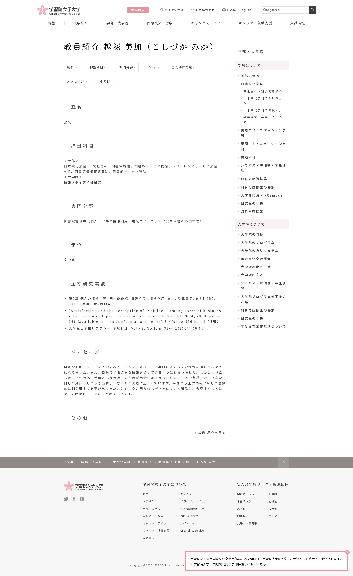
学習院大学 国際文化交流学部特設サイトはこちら (230, 564)
